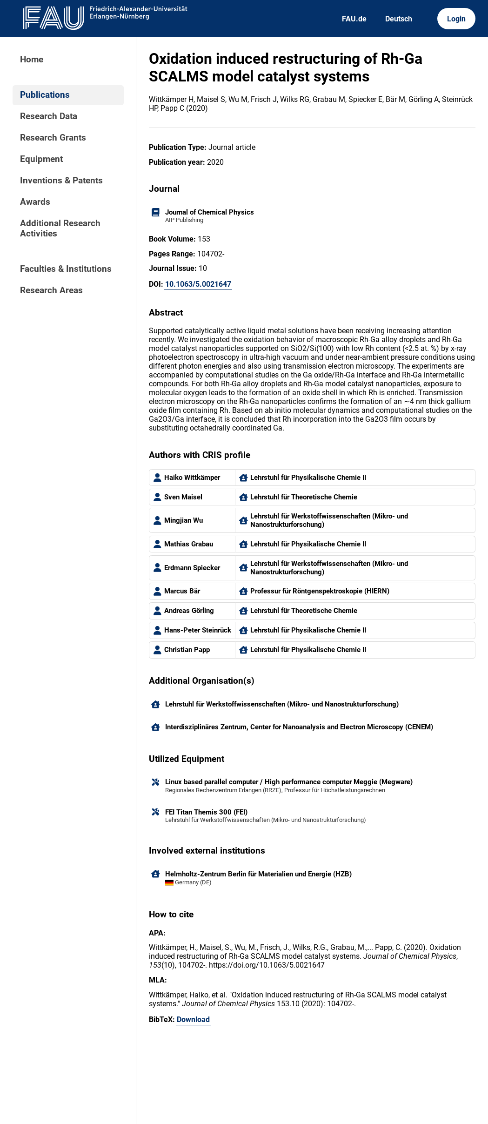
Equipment (41, 159)
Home (31, 59)
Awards (35, 202)
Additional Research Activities (60, 228)
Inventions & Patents (61, 180)
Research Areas (51, 290)
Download (193, 1019)
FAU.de (354, 18)
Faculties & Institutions (66, 269)
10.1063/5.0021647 (198, 284)
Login (456, 18)
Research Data (48, 116)
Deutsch (398, 18)
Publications (45, 95)
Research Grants (53, 138)
